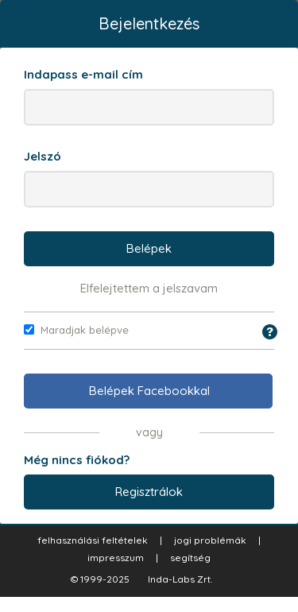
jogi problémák (210, 540)
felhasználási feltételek (92, 540)
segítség (190, 558)
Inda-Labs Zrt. (180, 579)
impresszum (115, 558)
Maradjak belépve (76, 329)
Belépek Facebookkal (149, 390)
